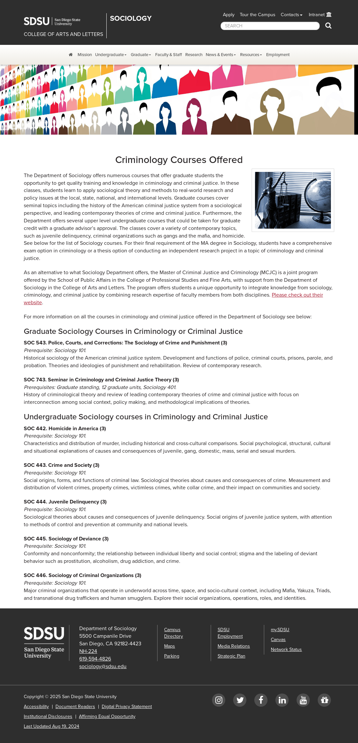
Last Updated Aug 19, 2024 (51, 726)
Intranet (317, 14)
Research (193, 54)
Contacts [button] (290, 14)
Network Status (286, 649)
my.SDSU (280, 629)
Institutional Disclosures (48, 716)
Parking (171, 656)
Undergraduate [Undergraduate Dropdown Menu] (109, 54)
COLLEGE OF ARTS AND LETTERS (63, 34)
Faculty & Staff (168, 54)
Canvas (278, 639)
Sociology (131, 18)
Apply (228, 14)
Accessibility (36, 706)
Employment (278, 54)
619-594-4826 (95, 659)
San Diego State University (57, 21)
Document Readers (75, 706)
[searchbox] (270, 26)
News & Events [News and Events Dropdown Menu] (219, 54)
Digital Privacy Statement (127, 706)
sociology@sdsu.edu (102, 666)
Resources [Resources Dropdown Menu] (249, 54)
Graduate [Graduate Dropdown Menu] (139, 54)
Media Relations (234, 646)
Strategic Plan (231, 656)
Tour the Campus (257, 14)
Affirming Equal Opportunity (107, 716)
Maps (169, 646)
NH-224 (88, 651)
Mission (85, 54)
